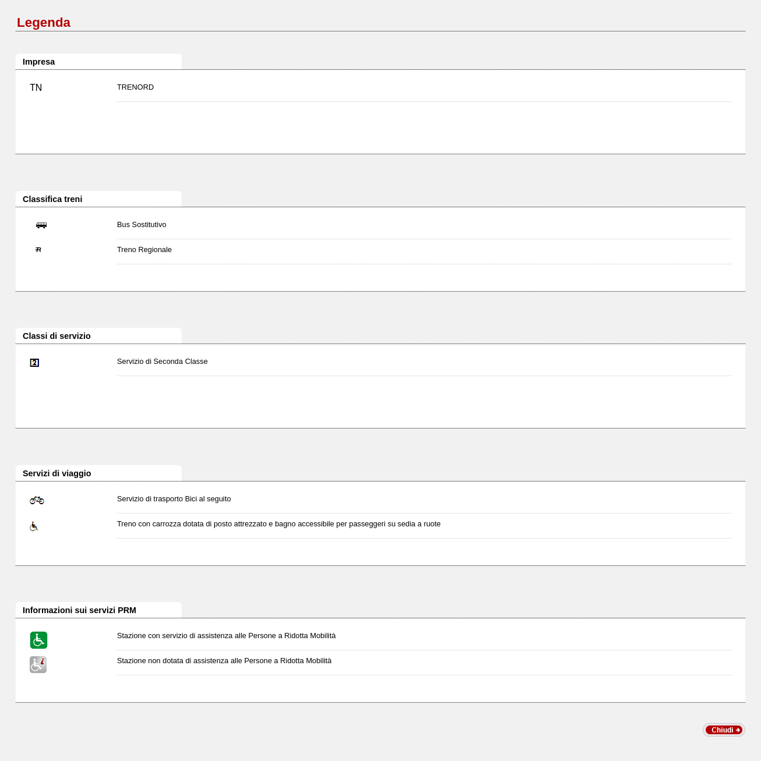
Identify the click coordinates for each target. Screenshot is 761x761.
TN (36, 88)
